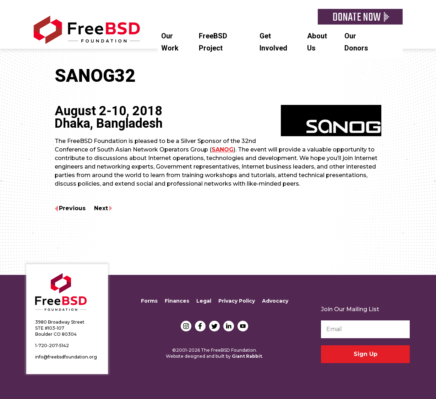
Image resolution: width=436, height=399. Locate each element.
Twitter (214, 326)
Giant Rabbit (247, 356)
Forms (149, 301)
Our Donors (356, 42)
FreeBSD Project (213, 42)
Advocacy (275, 301)
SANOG (223, 149)
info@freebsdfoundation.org (66, 357)
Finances (177, 301)
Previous (72, 208)
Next (101, 208)
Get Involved (273, 42)
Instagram (186, 326)
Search (399, 35)
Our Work (170, 42)
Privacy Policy (236, 301)
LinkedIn (229, 326)
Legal (203, 301)
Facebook (200, 326)
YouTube (243, 326)
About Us (317, 42)
